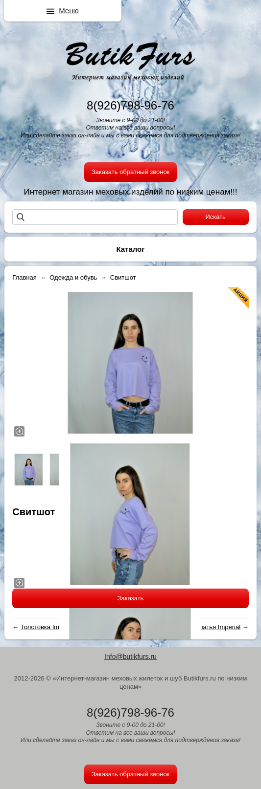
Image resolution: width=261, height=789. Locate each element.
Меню (69, 10)
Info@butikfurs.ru (130, 656)
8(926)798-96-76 (130, 105)
